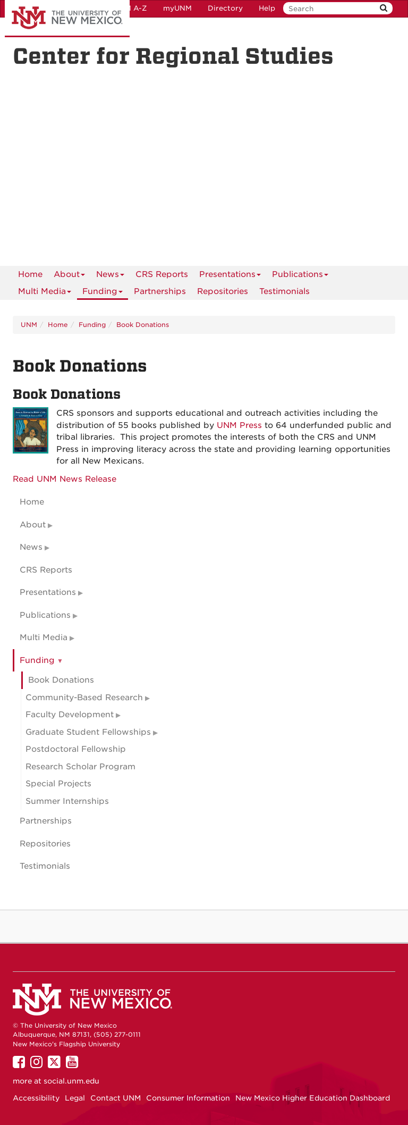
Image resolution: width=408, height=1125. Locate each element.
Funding (102, 293)
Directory (225, 8)
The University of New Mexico (67, 18)
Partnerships (160, 291)
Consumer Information (188, 1098)
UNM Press (239, 425)
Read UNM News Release (64, 479)
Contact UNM (115, 1098)
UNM (29, 325)
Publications (300, 276)
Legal (75, 1098)
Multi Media (44, 293)
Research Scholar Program (80, 766)
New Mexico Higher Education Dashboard (312, 1098)
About (69, 276)
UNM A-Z (130, 8)
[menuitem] (30, 274)
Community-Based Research (84, 697)
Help (267, 8)
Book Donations (142, 325)
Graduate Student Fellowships (88, 732)
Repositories (222, 291)
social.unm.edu (71, 1081)
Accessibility (36, 1098)
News (110, 276)
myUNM (177, 8)
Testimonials (284, 291)
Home (30, 274)
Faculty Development (70, 714)
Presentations (230, 276)
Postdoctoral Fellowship (76, 749)
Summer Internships (67, 801)
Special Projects (58, 783)
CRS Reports (161, 274)
